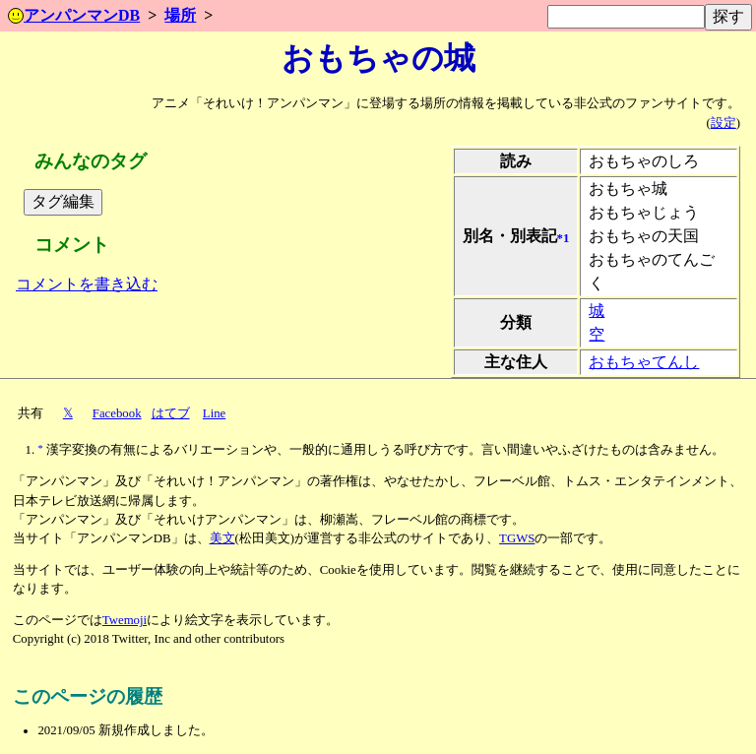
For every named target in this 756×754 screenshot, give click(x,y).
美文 (222, 538)
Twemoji (124, 620)
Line (214, 413)
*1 (563, 237)
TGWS (517, 538)
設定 (723, 123)
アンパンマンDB (74, 15)
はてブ (171, 413)
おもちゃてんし (644, 361)
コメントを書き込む (87, 284)
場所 (180, 15)
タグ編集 (63, 201)
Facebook (117, 413)
